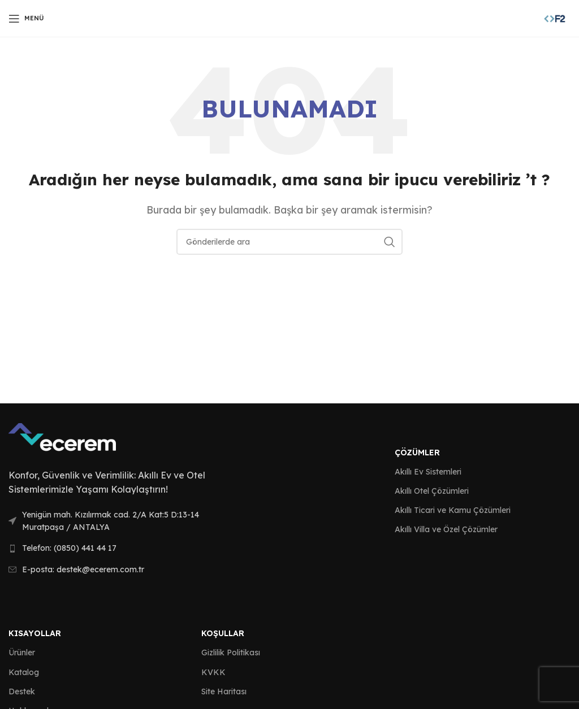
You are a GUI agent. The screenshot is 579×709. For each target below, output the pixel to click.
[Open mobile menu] (26, 18)
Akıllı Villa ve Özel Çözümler (446, 529)
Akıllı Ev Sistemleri (428, 472)
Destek (21, 691)
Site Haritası (224, 691)
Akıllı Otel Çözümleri (432, 491)
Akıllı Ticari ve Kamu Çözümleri (453, 510)
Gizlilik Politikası (230, 652)
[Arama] (289, 242)
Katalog (23, 672)
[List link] (120, 521)
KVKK (213, 672)
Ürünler (21, 652)
